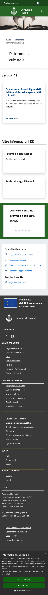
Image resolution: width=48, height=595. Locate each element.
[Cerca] (42, 11)
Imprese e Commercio (15, 397)
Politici (9, 364)
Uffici (8, 356)
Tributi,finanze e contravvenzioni (20, 426)
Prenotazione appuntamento (18, 527)
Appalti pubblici (12, 402)
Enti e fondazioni (13, 360)
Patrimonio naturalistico (19, 154)
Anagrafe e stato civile (15, 385)
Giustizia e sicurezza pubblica (18, 422)
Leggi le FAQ (11, 535)
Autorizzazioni (12, 439)
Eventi (9, 479)
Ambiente (10, 431)
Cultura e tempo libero (15, 389)
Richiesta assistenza (15, 539)
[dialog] (24, 573)
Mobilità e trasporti (14, 406)
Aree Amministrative (15, 352)
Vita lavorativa (12, 393)
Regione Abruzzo (11, 3)
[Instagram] (12, 336)
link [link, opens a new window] (10, 574)
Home (8, 39)
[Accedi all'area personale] (38, 3)
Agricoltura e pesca (14, 443)
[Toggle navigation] (5, 11)
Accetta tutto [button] (24, 579)
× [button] (45, 554)
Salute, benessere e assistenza (19, 435)
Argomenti (19, 39)
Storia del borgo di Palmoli (20, 181)
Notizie (9, 456)
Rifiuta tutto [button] (24, 585)
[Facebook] (6, 336)
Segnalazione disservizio (16, 531)
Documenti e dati (13, 373)
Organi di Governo (14, 348)
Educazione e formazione (17, 418)
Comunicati (11, 460)
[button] (24, 590)
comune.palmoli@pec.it (16, 512)
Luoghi (9, 475)
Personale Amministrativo (17, 368)
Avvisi (8, 464)
